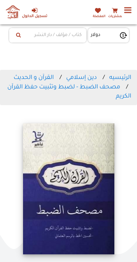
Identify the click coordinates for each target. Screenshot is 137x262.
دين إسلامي (81, 78)
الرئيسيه (120, 78)
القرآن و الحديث (34, 78)
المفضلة (99, 16)
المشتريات (115, 16)
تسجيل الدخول (34, 13)
